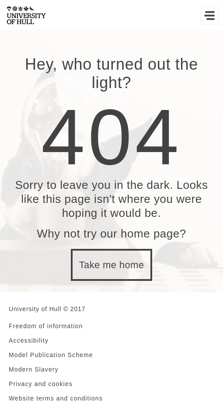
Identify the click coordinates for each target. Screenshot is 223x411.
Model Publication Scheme (51, 354)
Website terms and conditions (56, 398)
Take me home (111, 264)
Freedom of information (46, 326)
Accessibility (29, 340)
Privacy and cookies (41, 383)
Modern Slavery (34, 369)
